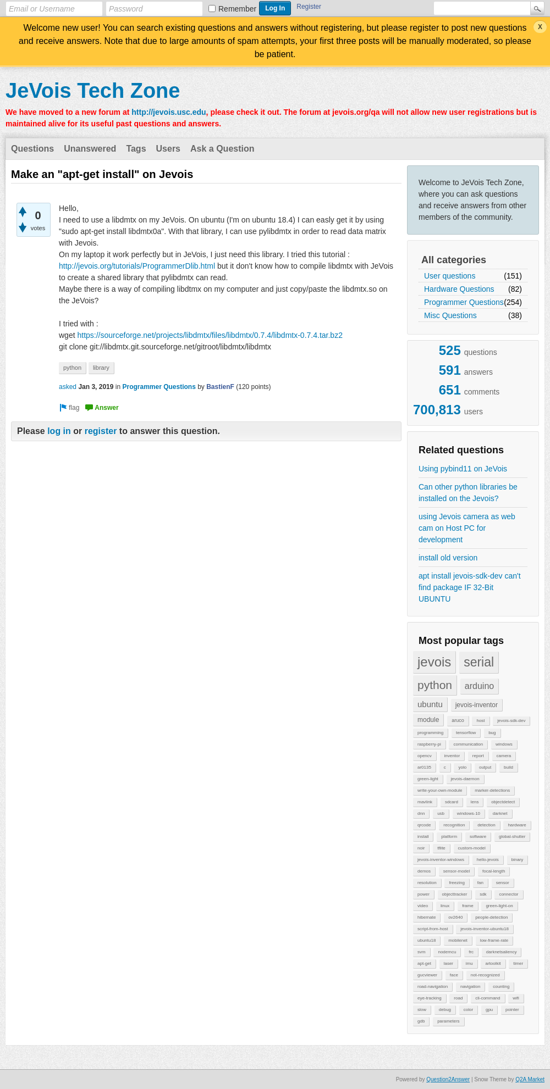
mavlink (424, 801)
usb (440, 813)
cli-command (487, 998)
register (101, 431)
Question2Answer (448, 1079)
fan (480, 882)
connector (508, 894)
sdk (483, 894)
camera (504, 755)
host (480, 720)
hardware (517, 825)
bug (492, 732)
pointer (512, 1009)
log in (59, 431)
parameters (448, 1021)
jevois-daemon (465, 778)
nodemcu (447, 951)
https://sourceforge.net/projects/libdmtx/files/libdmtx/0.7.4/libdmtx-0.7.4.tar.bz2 (209, 335)
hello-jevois (488, 859)
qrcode (424, 825)
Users (168, 148)
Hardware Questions (459, 289)
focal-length (493, 871)
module (428, 720)
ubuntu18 (426, 940)
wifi (516, 998)
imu (469, 963)
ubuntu (430, 704)
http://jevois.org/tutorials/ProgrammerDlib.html (137, 266)
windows (504, 744)
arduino (479, 686)
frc (471, 951)
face (454, 975)
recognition (454, 825)
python (434, 685)
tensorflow (466, 732)
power (423, 894)
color (468, 1009)
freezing (456, 882)
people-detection (491, 917)
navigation (470, 986)
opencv (424, 755)
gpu (489, 1009)
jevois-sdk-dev (511, 720)
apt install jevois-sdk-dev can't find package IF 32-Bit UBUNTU (470, 587)
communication (468, 744)
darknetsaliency (501, 951)
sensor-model (456, 871)
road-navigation (432, 986)
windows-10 (468, 813)
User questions (449, 275)
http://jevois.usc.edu (168, 112)
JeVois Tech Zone (93, 90)
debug (445, 1009)
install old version (448, 557)
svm (421, 951)
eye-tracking (429, 998)
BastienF (220, 387)
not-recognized (485, 975)
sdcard (451, 801)
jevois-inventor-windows (440, 859)
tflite (441, 848)
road (458, 998)
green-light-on (499, 905)
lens (475, 801)
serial (479, 662)
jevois (434, 661)
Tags (136, 148)
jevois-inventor (476, 705)
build (508, 767)
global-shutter (512, 836)
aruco (458, 720)
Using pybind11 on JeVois (463, 468)
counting (501, 986)
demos (424, 871)
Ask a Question (222, 148)
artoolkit (493, 963)
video (422, 905)
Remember (237, 9)
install (422, 836)
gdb (421, 1021)
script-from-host (432, 928)
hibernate (426, 917)
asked (67, 387)
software (478, 836)
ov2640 (455, 917)
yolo (462, 767)
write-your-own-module (439, 790)
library (101, 367)
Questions (32, 148)
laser (448, 963)
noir (421, 848)
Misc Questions (450, 315)
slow (421, 1009)
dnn (421, 813)
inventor (452, 755)
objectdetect (503, 801)
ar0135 (424, 767)
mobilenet (458, 940)
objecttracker (455, 894)
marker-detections (492, 790)
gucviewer (427, 975)
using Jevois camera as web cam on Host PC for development (467, 528)
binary (518, 859)
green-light (427, 778)
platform (449, 836)
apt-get (424, 963)
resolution (427, 882)
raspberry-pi (429, 744)
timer (518, 963)
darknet (500, 813)
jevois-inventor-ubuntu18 (484, 928)
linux (445, 905)
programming (430, 732)
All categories (453, 259)
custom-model (472, 848)
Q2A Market (529, 1079)
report (478, 755)
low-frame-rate (494, 940)
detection (486, 825)
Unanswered (90, 148)
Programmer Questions (464, 302)
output (485, 767)
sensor (502, 882)
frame (467, 905)
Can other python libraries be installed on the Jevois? (468, 492)
